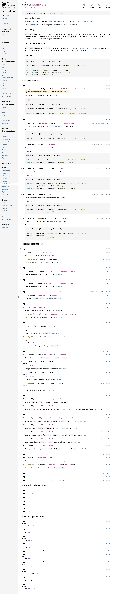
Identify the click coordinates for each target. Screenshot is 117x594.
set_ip (37, 168)
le (26, 432)
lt (26, 425)
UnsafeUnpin (32, 508)
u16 (58, 123)
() (68, 271)
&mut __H (51, 326)
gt (26, 439)
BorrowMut (34, 536)
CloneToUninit (37, 544)
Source (33, 7)
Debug (29, 268)
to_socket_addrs (32, 464)
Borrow (33, 529)
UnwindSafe (32, 511)
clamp (28, 383)
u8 (46, 89)
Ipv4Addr (45, 123)
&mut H (61, 337)
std (8, 3)
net (26, 2)
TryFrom (36, 577)
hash (27, 326)
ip (36, 145)
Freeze (30, 490)
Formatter (49, 271)
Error (73, 271)
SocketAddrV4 (33, 85)
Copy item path (45, 4)
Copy (29, 473)
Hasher (31, 330)
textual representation (90, 48)
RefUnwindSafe (33, 494)
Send (29, 497)
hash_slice (30, 337)
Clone (29, 249)
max (27, 361)
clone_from (30, 259)
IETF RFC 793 (88, 21)
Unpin (29, 504)
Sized (32, 342)
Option (68, 418)
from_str (29, 314)
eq (26, 399)
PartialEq (31, 395)
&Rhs (43, 406)
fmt (27, 271)
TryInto (36, 584)
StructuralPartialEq (37, 480)
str (38, 314)
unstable (101, 291)
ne (26, 406)
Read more (50, 255)
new (36, 123)
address (53, 21)
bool (59, 399)
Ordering (62, 354)
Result (55, 89)
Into (35, 554)
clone (28, 252)
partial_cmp (31, 418)
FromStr (30, 304)
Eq (28, 477)
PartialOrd (32, 414)
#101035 (65, 92)
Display (30, 280)
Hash (29, 323)
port (36, 194)
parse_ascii (34, 89)
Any (31, 521)
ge (26, 446)
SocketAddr (56, 292)
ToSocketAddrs (33, 454)
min (27, 372)
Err (28, 307)
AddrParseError (77, 89)
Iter (29, 458)
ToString (34, 569)
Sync (29, 501)
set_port (38, 218)
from (27, 295)
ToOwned (33, 562)
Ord (28, 351)
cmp (27, 354)
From (29, 292)
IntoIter (37, 458)
